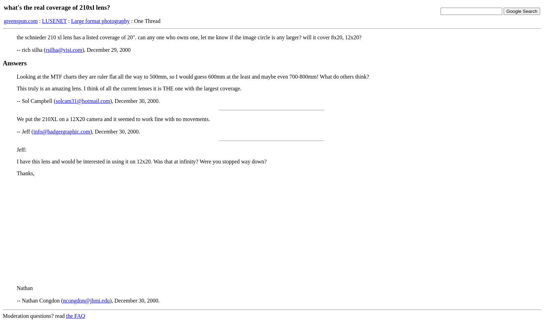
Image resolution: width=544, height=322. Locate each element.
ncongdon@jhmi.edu (86, 301)
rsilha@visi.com (64, 50)
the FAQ (75, 316)
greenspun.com (21, 21)
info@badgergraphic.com (61, 132)
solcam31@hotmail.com (83, 101)
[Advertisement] (272, 231)
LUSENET (54, 21)
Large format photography (100, 21)
